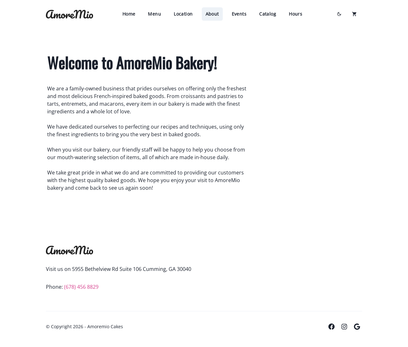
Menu (154, 14)
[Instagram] (344, 327)
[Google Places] (357, 327)
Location (183, 14)
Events (239, 14)
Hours (295, 14)
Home (128, 14)
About (212, 14)
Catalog (267, 14)
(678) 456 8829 (81, 286)
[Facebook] (331, 327)
